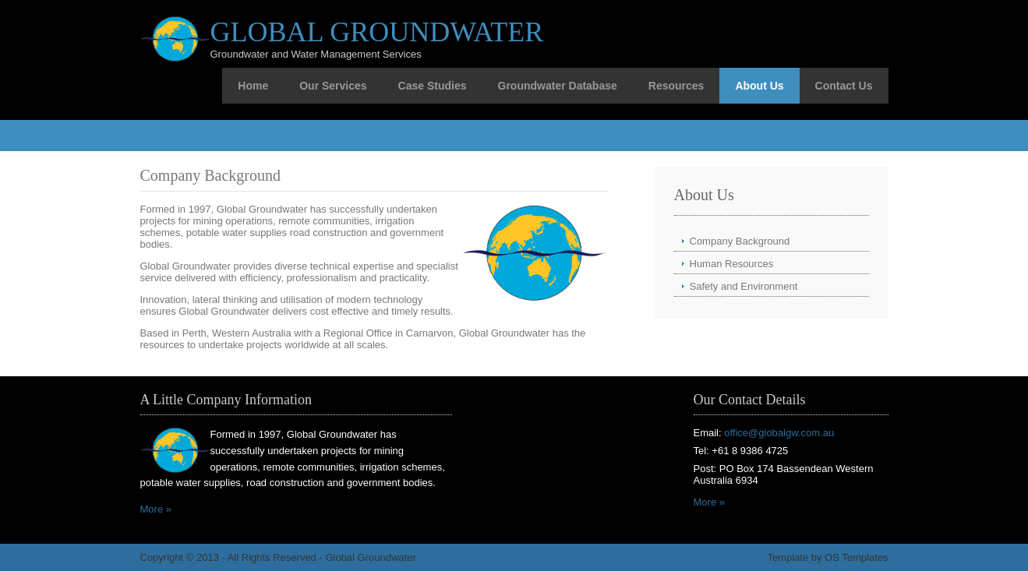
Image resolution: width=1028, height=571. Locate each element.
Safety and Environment (744, 286)
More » (155, 509)
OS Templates (856, 557)
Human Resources (732, 264)
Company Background (740, 241)
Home (253, 85)
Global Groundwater (377, 32)
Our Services (332, 85)
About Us (759, 85)
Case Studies (432, 85)
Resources (676, 85)
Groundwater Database (557, 85)
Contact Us (844, 85)
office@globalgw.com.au (779, 433)
